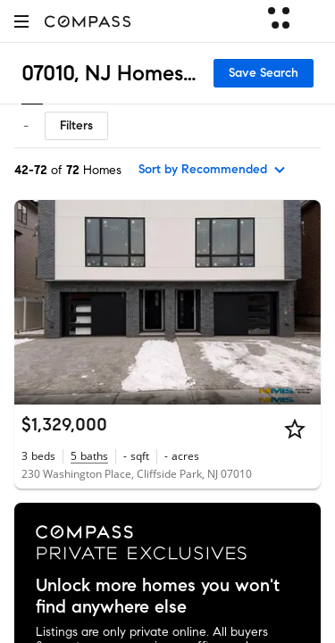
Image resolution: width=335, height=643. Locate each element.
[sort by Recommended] (212, 169)
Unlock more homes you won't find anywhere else (158, 596)
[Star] (295, 429)
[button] (21, 21)
